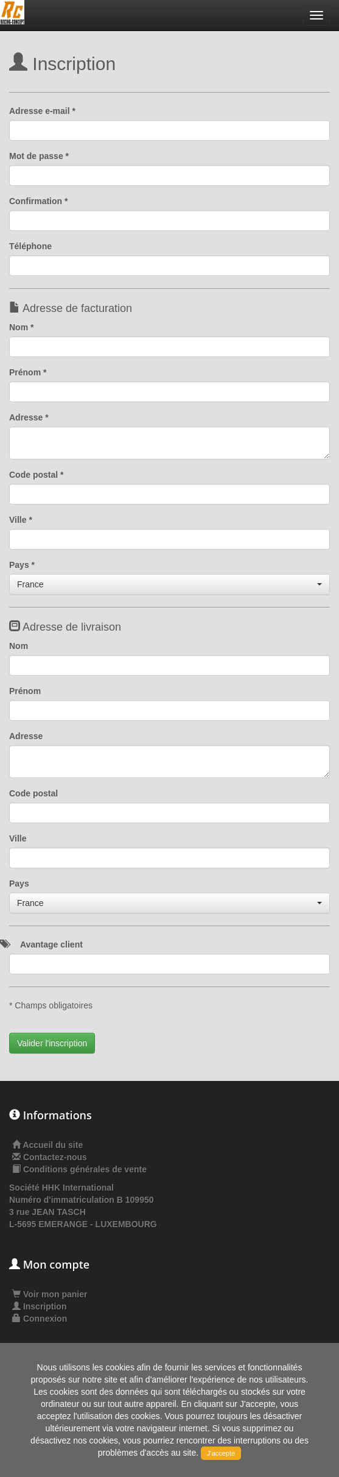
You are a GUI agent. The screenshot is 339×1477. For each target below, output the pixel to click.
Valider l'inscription (52, 1043)
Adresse (26, 736)
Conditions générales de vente (85, 1169)
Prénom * (27, 372)
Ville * (20, 520)
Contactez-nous (55, 1157)
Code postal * (36, 475)
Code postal (33, 793)
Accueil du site (53, 1145)
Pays (19, 883)
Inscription (39, 1306)
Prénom (25, 691)
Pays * (22, 565)
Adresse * (29, 417)
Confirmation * (38, 201)
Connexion (39, 1318)
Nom (18, 646)
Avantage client (51, 944)
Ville (18, 838)
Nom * (21, 327)
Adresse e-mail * (42, 111)
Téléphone (30, 246)
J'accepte (221, 1453)
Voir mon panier (49, 1294)
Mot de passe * (39, 156)
